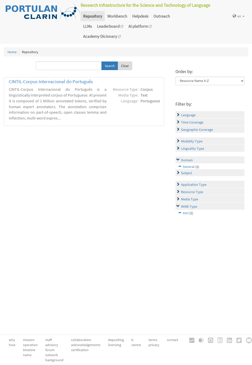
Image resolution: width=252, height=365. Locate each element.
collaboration (81, 340)
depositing (116, 340)
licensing (114, 345)
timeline (29, 350)
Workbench (117, 16)
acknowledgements (85, 345)
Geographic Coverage (197, 129)
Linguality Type (192, 148)
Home (12, 52)
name (27, 355)
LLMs (87, 26)
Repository (92, 16)
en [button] (238, 16)
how (12, 345)
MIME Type (189, 206)
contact (172, 340)
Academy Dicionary (102, 36)
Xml (186, 213)
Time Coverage (192, 122)
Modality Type (191, 141)
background (54, 360)
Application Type (193, 184)
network (51, 355)
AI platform (140, 26)
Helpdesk (140, 16)
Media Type (189, 199)
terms (153, 340)
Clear (125, 66)
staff (48, 340)
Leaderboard (110, 26)
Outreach (161, 16)
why (12, 340)
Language (188, 115)
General (189, 166)
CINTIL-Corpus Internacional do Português (51, 81)
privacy (154, 345)
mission (28, 340)
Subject (186, 173)
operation (30, 345)
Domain (187, 160)
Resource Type (192, 192)
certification (80, 350)
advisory (51, 345)
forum (50, 350)
